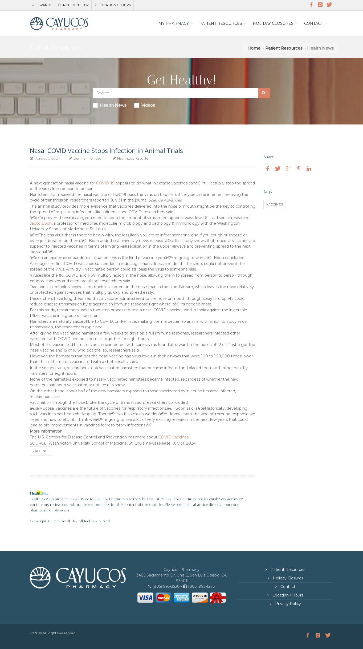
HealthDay (69, 521)
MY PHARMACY (173, 23)
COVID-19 (105, 183)
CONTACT (313, 23)
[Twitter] (329, 5)
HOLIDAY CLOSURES (273, 23)
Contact (287, 586)
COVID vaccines (173, 437)
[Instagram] (320, 5)
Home (253, 48)
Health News (109, 105)
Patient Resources (283, 48)
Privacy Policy (287, 603)
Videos (144, 105)
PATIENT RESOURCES (220, 23)
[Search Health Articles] (175, 93)
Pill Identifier (73, 5)
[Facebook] (311, 5)
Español (42, 5)
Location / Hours (113, 5)
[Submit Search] (264, 93)
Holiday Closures (287, 578)
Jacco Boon (41, 223)
